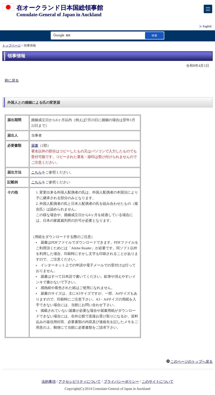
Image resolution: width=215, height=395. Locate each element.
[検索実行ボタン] (154, 35)
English (207, 26)
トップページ (11, 45)
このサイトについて (157, 381)
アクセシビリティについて (79, 381)
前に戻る (12, 80)
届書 (34, 145)
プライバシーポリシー (121, 381)
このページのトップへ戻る (191, 361)
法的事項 (49, 381)
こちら (36, 172)
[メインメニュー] (208, 9)
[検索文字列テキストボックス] (97, 35)
